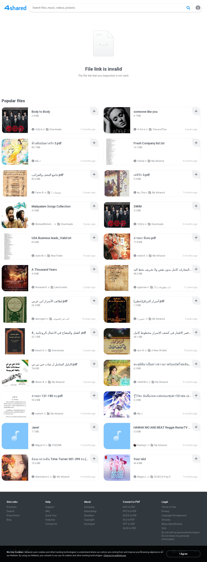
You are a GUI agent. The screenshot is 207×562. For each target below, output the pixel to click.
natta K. (139, 255)
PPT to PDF (129, 524)
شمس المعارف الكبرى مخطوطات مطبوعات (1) (161, 287)
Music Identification (172, 524)
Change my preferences (114, 555)
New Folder (55, 255)
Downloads (54, 129)
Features (50, 519)
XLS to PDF (129, 519)
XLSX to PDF (129, 528)
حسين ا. (139, 319)
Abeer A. (38, 382)
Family (139, 161)
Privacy (165, 511)
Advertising (90, 511)
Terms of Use (169, 507)
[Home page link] (15, 7)
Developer (89, 524)
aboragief (39, 319)
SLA (164, 528)
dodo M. (38, 255)
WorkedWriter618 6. (43, 224)
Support (49, 507)
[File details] (15, 120)
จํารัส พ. (139, 129)
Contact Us (51, 524)
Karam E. (38, 350)
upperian (140, 287)
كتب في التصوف (59, 319)
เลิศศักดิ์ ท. (141, 382)
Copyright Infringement (174, 515)
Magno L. (140, 476)
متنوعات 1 (54, 192)
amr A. (139, 350)
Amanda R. (39, 287)
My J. (36, 161)
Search (10, 511)
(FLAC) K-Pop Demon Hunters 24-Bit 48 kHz (161, 476)
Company (89, 507)
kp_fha (139, 192)
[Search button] (188, 8)
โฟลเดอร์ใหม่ (158, 129)
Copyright (89, 519)
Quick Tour (51, 515)
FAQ (47, 511)
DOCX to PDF (130, 515)
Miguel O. (38, 445)
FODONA (55, 445)
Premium (12, 507)
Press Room (13, 515)
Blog (9, 519)
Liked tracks (59, 287)
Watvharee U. (41, 476)
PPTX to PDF (129, 511)
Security (166, 519)
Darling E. (140, 445)
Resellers (89, 515)
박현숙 (37, 129)
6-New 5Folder (157, 350)
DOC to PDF (129, 507)
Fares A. (38, 192)
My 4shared (156, 161)
